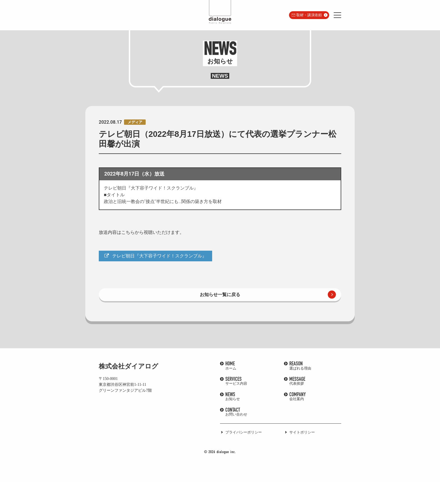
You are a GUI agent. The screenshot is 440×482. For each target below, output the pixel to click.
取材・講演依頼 (309, 15)
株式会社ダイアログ (128, 366)
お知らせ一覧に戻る (220, 294)
